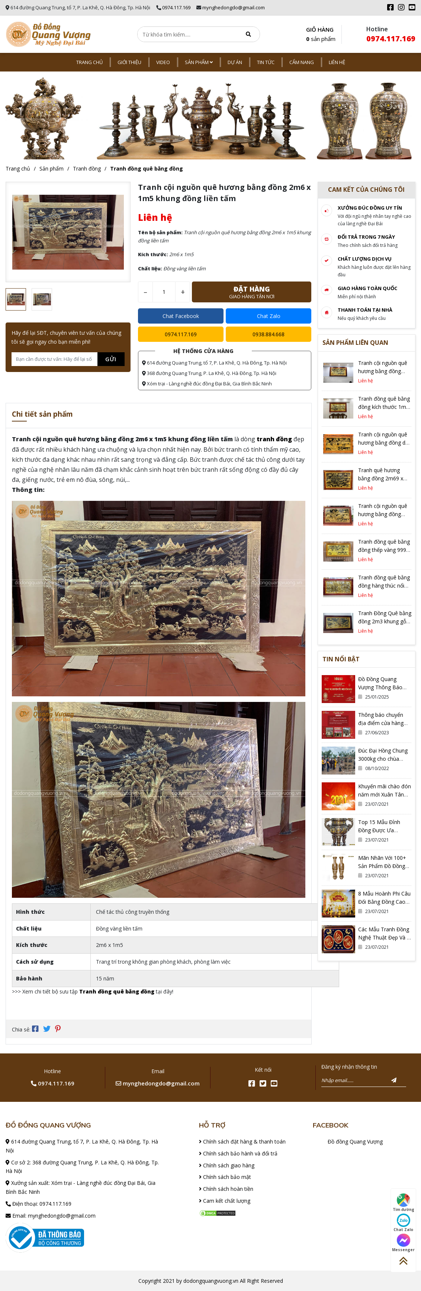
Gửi (110, 359)
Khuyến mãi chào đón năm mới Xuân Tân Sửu (384, 794)
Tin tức (265, 62)
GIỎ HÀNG (320, 35)
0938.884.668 (269, 334)
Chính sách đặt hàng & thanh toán (242, 1140)
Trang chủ (89, 62)
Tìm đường (403, 1202)
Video (163, 62)
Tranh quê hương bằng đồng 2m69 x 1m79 (380, 478)
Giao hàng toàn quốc (367, 288)
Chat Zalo (268, 315)
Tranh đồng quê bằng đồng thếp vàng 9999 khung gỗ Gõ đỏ (384, 550)
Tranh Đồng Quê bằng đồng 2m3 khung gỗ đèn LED (384, 621)
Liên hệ (337, 62)
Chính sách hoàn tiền (226, 1188)
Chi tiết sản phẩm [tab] (46, 414)
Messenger (403, 1243)
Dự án (235, 62)
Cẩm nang (301, 62)
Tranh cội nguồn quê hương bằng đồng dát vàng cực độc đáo (384, 442)
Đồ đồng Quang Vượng (355, 1140)
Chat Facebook (181, 315)
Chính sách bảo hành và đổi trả (238, 1152)
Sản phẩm (199, 62)
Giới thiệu (129, 62)
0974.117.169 (176, 7)
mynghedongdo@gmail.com (233, 7)
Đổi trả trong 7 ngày (366, 236)
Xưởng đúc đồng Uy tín (370, 207)
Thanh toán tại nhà (365, 309)
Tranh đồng (87, 168)
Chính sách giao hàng (226, 1164)
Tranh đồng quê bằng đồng (146, 168)
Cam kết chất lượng (224, 1199)
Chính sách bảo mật (225, 1176)
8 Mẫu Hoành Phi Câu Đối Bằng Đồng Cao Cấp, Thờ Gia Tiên (384, 901)
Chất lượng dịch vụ (365, 258)
